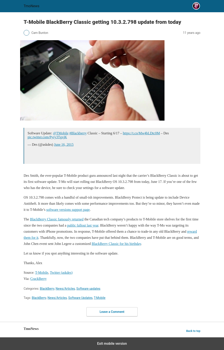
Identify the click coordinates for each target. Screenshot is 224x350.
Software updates (88, 288)
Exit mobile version (112, 343)
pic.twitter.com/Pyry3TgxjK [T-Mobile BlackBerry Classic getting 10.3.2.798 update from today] (47, 137)
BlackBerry (47, 288)
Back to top (193, 331)
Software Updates (80, 298)
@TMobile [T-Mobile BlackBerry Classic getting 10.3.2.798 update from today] (60, 133)
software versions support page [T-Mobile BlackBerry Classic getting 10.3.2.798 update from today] (68, 209)
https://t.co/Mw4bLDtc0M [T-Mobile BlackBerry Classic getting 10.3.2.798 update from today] (141, 133)
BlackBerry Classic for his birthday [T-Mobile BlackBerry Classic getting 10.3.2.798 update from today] (116, 244)
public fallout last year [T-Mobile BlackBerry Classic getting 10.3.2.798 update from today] (82, 225)
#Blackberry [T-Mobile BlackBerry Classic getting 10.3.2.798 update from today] (78, 133)
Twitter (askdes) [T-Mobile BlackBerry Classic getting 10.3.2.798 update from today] (61, 272)
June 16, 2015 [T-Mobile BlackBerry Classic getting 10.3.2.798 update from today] (64, 144)
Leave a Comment (112, 312)
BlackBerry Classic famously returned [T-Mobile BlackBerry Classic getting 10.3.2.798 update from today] (57, 219)
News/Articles (65, 288)
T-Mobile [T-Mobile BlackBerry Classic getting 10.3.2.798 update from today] (41, 272)
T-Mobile (99, 298)
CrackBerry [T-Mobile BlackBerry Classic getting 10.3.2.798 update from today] (38, 279)
